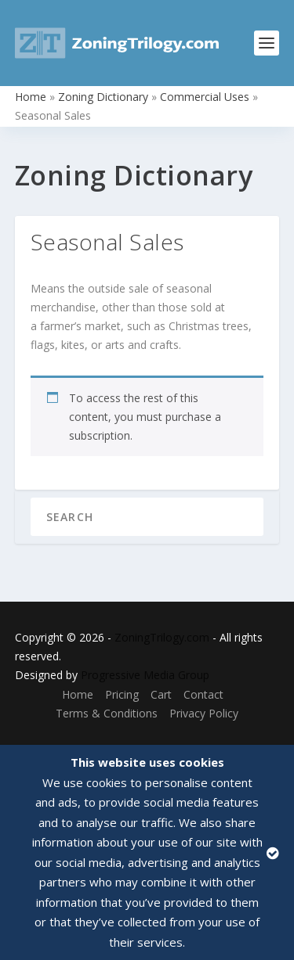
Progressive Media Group (145, 674)
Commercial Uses (204, 96)
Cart (161, 694)
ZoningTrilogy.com (161, 637)
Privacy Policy (203, 713)
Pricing (122, 694)
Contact (203, 694)
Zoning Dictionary (103, 96)
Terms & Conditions (107, 713)
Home (30, 96)
